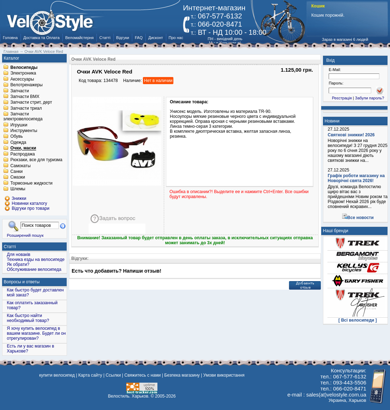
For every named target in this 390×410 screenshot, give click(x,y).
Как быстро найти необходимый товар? (28, 318)
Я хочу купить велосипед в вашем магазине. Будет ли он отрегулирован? (36, 333)
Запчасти (19, 90)
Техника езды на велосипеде (36, 259)
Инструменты (23, 130)
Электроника (23, 73)
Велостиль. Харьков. (129, 396)
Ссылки (113, 375)
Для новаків (18, 254)
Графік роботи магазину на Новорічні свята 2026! (356, 178)
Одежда (18, 142)
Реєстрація (342, 98)
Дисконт (155, 37)
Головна (10, 37)
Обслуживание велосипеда (34, 269)
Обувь (16, 136)
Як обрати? (18, 264)
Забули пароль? (369, 98)
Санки (16, 171)
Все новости (360, 217)
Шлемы (17, 189)
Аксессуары (22, 79)
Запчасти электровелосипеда (23, 117)
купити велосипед (56, 375)
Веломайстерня (79, 37)
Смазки (17, 177)
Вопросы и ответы (22, 281)
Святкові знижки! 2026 (351, 134)
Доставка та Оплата (41, 37)
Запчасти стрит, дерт (31, 102)
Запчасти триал (26, 108)
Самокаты (20, 165)
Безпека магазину (182, 375)
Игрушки (18, 124)
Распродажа (22, 154)
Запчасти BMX (24, 96)
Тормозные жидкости (31, 183)
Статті (104, 37)
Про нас (176, 37)
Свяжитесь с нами (142, 375)
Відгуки (122, 37)
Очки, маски (23, 148)
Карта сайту (90, 375)
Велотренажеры (26, 85)
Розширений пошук (25, 235)
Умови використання (223, 375)
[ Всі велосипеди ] (358, 320)
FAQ (139, 37)
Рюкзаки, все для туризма (36, 160)
